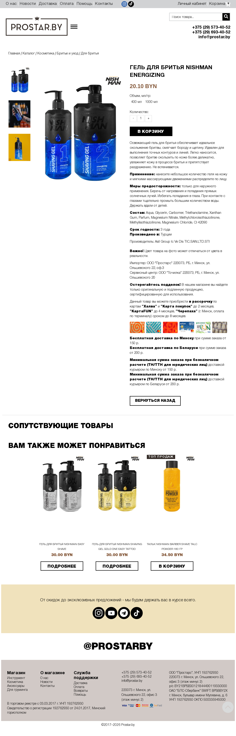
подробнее (61, 566)
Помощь (84, 4)
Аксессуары (15, 686)
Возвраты (81, 690)
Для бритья (90, 53)
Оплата (67, 4)
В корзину (172, 566)
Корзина (219, 4)
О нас (11, 4)
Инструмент (16, 678)
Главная (14, 53)
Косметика (45, 53)
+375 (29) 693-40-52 (211, 32)
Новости (28, 4)
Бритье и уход (67, 53)
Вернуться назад (153, 400)
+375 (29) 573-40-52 (211, 28)
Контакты (104, 4)
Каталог (29, 53)
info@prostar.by (214, 37)
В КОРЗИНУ (148, 132)
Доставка (48, 4)
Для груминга (17, 689)
